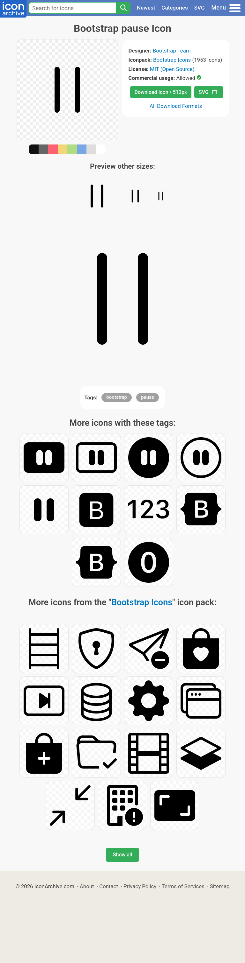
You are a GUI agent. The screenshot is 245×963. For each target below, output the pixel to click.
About (87, 886)
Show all (122, 855)
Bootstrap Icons (172, 60)
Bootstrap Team (172, 50)
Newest (146, 7)
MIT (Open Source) (172, 69)
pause (147, 397)
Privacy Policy (139, 886)
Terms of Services (183, 886)
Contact (108, 886)
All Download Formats (176, 106)
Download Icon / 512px (161, 92)
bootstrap (116, 397)
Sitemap (220, 886)
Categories (174, 7)
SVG (199, 7)
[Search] (123, 8)
